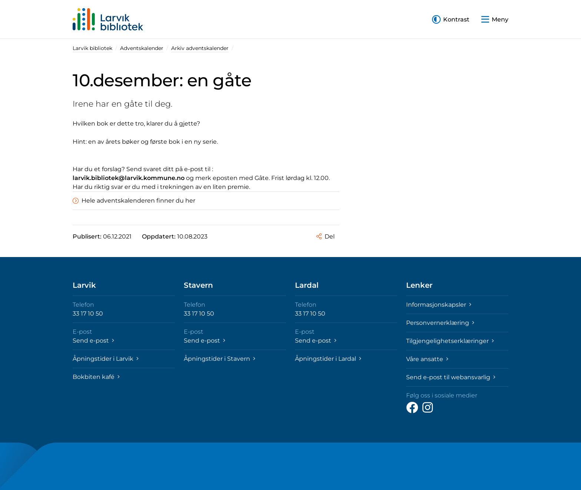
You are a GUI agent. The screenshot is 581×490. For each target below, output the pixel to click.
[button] (450, 19)
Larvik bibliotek (92, 48)
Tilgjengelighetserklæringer (450, 340)
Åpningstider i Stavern (219, 358)
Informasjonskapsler (438, 304)
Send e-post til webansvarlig (450, 377)
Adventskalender (141, 48)
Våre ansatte (427, 359)
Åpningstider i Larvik (106, 358)
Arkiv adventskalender (200, 48)
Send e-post (93, 340)
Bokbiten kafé (96, 376)
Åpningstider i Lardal (328, 358)
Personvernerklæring (440, 322)
